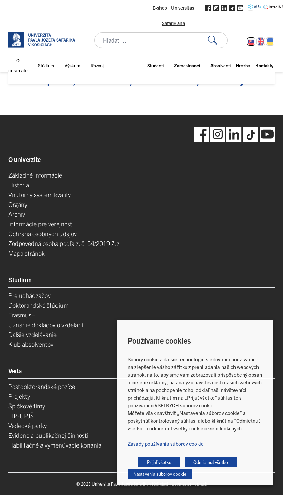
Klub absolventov (30, 344)
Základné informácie (35, 175)
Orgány (17, 204)
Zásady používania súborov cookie (166, 443)
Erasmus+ (21, 315)
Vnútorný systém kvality (39, 194)
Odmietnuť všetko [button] (210, 462)
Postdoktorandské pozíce (41, 386)
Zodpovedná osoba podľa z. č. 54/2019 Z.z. (64, 243)
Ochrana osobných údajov (42, 234)
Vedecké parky (27, 425)
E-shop (160, 8)
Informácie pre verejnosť (40, 224)
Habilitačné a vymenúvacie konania (55, 445)
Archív (16, 214)
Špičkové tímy (26, 406)
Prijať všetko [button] (159, 462)
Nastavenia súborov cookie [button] (159, 474)
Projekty (19, 396)
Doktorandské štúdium (38, 305)
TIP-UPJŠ (21, 416)
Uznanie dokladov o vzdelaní (45, 325)
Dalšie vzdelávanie (32, 334)
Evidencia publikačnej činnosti (48, 435)
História (18, 185)
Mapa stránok (26, 253)
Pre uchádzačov (29, 295)
